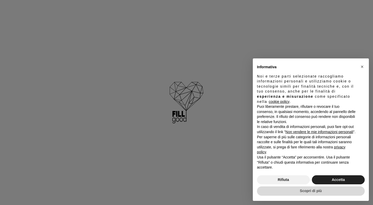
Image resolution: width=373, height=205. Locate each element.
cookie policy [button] (279, 102)
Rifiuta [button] (283, 180)
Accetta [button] (338, 180)
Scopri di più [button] (311, 191)
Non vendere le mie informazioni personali (319, 132)
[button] (362, 67)
